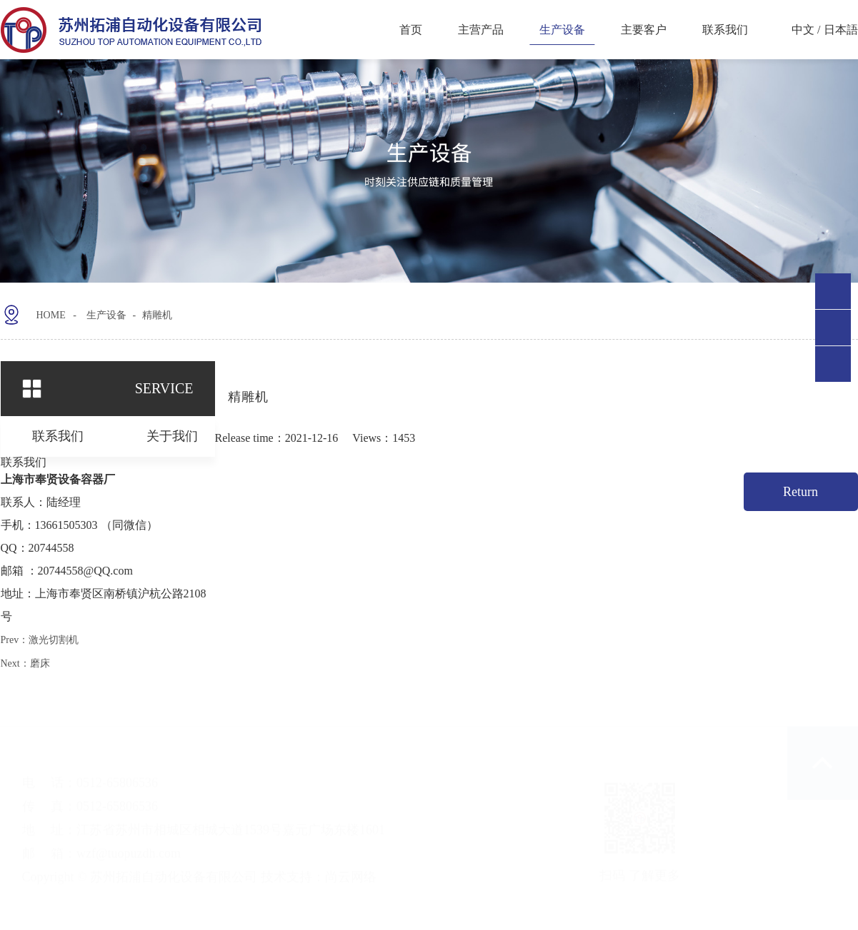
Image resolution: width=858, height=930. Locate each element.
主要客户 (644, 30)
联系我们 (725, 30)
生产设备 (562, 30)
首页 (410, 30)
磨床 (40, 662)
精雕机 (178, 310)
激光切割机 (54, 639)
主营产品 (481, 30)
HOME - (85, 310)
